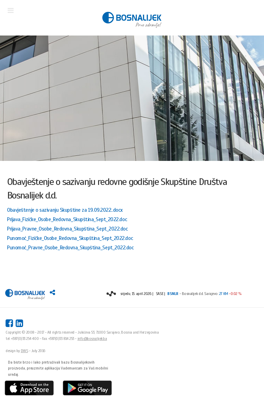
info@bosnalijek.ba (92, 338)
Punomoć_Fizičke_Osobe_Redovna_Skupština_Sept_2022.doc (70, 238)
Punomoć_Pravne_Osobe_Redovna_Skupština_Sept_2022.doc (70, 247)
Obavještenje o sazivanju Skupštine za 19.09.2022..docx (65, 210)
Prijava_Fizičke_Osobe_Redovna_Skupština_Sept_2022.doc (67, 219)
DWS (24, 350)
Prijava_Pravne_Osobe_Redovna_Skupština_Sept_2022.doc (67, 229)
